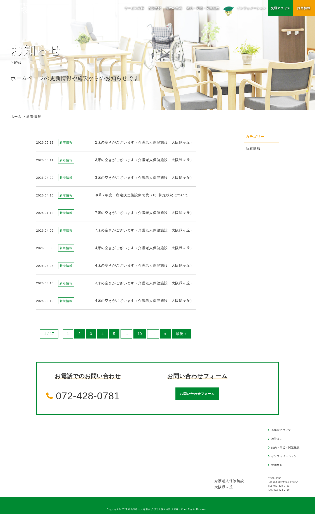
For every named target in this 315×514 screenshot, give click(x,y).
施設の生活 (174, 8)
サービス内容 (134, 8)
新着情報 (253, 148)
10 (140, 334)
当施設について (281, 430)
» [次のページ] (165, 334)
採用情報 (303, 8)
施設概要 (154, 8)
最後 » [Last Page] (181, 334)
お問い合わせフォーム (197, 394)
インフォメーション (243, 9)
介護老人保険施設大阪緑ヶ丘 (229, 484)
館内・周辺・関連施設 (202, 8)
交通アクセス (280, 8)
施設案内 (277, 438)
